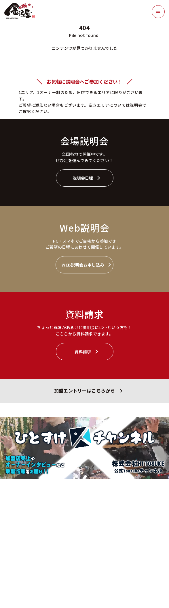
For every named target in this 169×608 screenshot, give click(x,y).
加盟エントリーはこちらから (84, 391)
